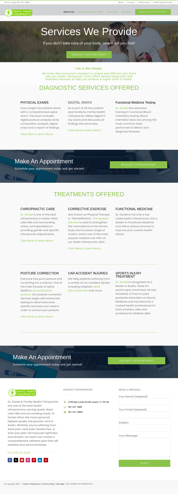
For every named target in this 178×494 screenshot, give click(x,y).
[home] (22, 390)
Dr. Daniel (121, 108)
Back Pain (81, 290)
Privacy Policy (48, 483)
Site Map (60, 483)
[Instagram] (28, 460)
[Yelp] (46, 460)
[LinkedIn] (40, 460)
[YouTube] (22, 460)
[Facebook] (10, 460)
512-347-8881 (23, 2)
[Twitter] (16, 460)
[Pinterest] (34, 460)
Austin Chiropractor (32, 483)
